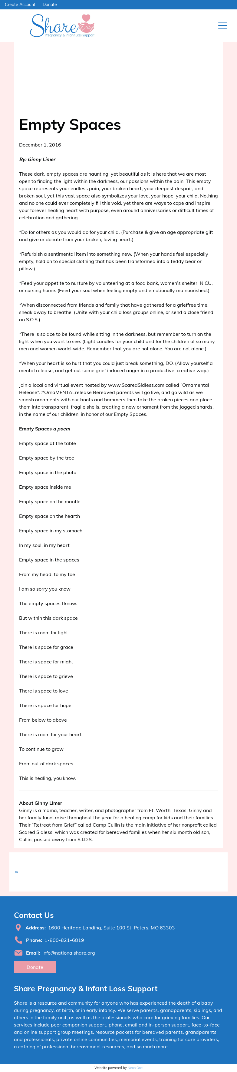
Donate (50, 4)
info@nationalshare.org (68, 953)
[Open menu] (222, 25)
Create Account (20, 4)
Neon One (135, 1068)
